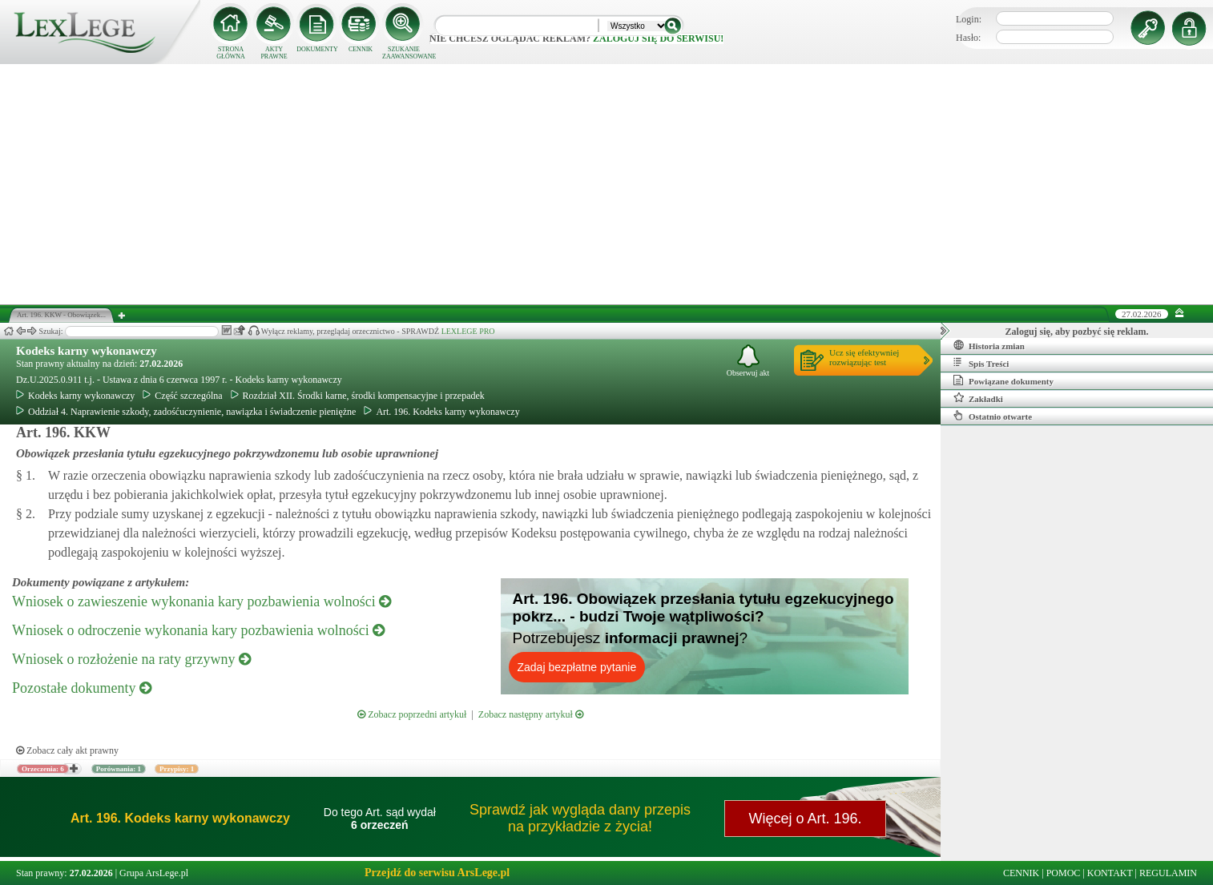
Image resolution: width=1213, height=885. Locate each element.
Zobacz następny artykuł (530, 714)
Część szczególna (182, 395)
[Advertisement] (606, 184)
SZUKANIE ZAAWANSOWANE (403, 53)
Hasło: (968, 37)
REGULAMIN (1168, 873)
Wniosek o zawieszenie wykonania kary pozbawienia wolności (201, 601)
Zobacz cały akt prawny (67, 750)
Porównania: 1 (118, 769)
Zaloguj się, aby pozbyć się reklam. (1077, 331)
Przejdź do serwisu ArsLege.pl (437, 873)
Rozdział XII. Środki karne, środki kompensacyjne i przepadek (358, 395)
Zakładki (978, 398)
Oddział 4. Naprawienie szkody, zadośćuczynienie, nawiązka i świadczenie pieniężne (186, 411)
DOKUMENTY (317, 49)
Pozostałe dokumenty (81, 688)
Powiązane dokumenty (1003, 380)
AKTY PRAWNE (273, 53)
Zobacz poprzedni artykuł (411, 714)
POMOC (1063, 873)
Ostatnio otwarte (992, 415)
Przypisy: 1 (176, 769)
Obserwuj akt (748, 360)
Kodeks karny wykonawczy (86, 350)
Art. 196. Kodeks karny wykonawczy (441, 411)
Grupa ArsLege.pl (153, 873)
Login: (968, 19)
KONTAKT (1110, 873)
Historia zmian (989, 345)
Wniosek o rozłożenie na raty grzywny (131, 659)
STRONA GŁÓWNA (230, 53)
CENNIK (361, 49)
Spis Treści (981, 362)
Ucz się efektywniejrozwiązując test (864, 357)
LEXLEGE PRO (468, 331)
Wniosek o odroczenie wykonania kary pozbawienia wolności (198, 630)
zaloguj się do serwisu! (658, 38)
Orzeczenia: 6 (43, 769)
